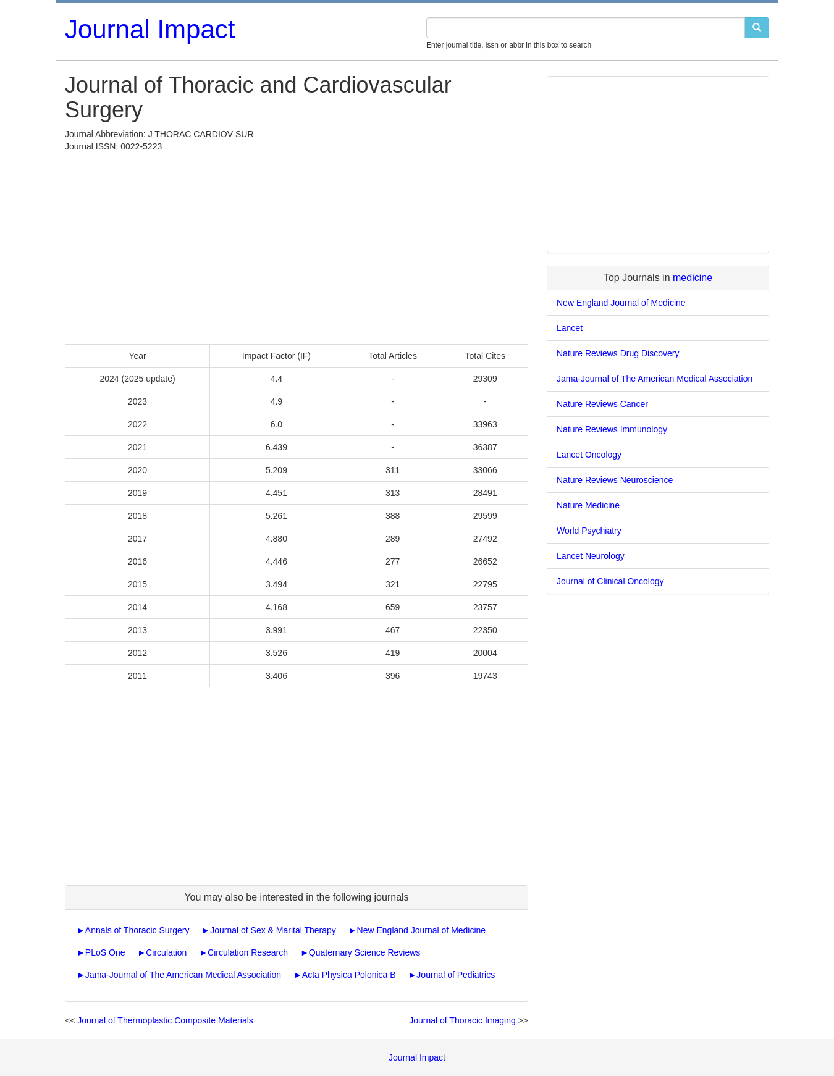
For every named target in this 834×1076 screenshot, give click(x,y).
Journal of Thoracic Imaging (462, 1020)
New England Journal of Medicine (421, 930)
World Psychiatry (589, 531)
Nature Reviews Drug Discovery (618, 353)
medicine (692, 277)
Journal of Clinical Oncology (610, 581)
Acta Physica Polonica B (349, 975)
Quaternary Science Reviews (365, 952)
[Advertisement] (296, 245)
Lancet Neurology (591, 556)
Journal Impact (150, 29)
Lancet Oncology (589, 455)
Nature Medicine (588, 505)
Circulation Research (248, 952)
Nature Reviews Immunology (612, 429)
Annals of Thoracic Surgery (137, 930)
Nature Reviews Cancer (602, 404)
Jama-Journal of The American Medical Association (183, 975)
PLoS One (105, 952)
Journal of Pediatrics (455, 975)
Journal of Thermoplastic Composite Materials (165, 1020)
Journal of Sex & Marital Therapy (273, 930)
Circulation (166, 952)
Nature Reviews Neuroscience (615, 480)
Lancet (570, 328)
